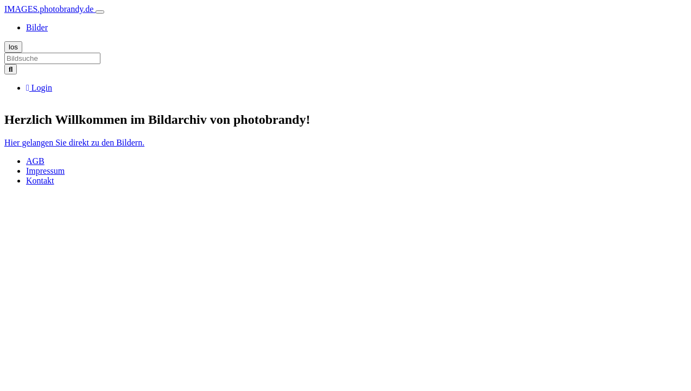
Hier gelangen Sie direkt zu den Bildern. (74, 142)
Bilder (37, 27)
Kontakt (40, 180)
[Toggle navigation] (100, 12)
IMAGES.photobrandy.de (50, 9)
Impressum (45, 170)
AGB (35, 161)
